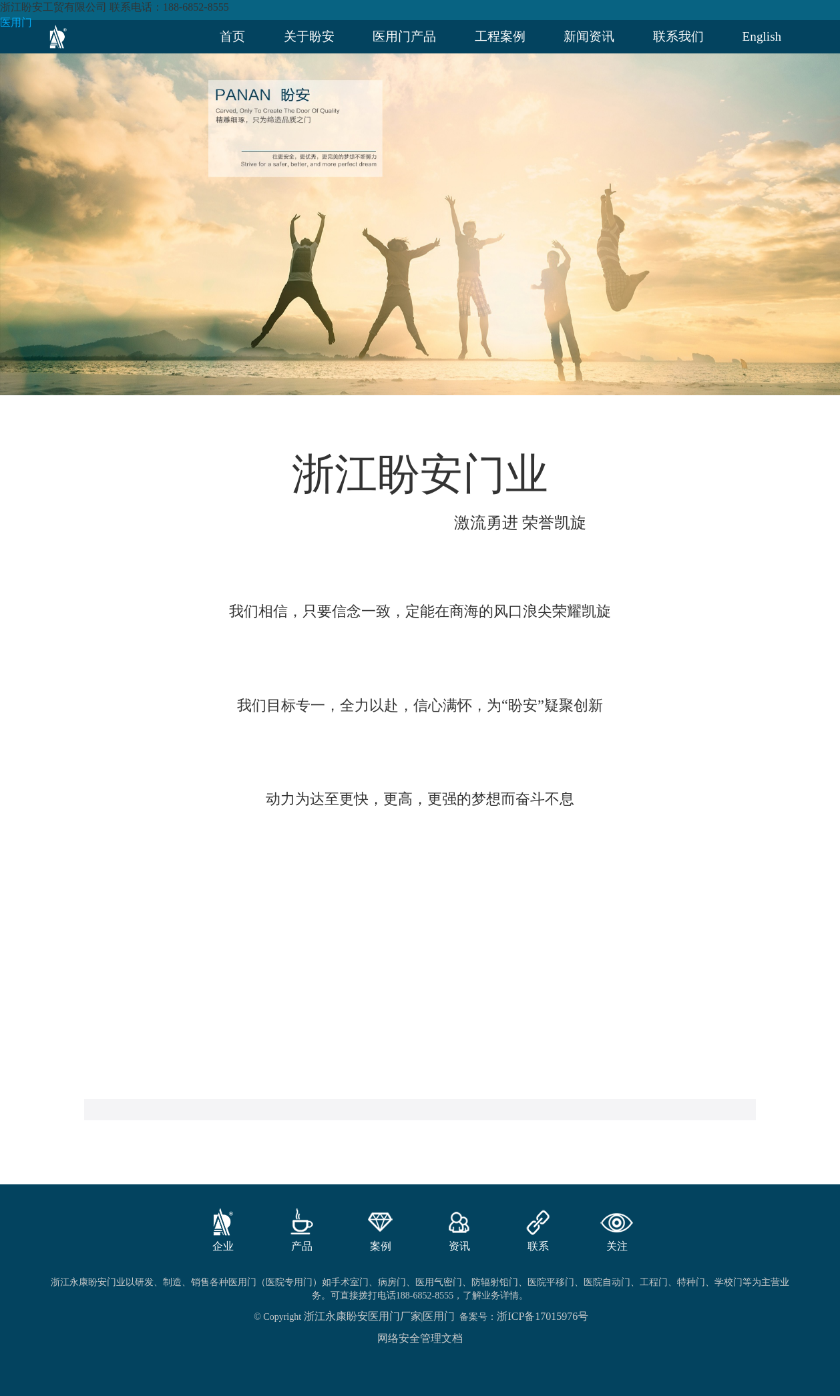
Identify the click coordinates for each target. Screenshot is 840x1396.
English (762, 36)
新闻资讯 (589, 36)
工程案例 (500, 36)
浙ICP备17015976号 (542, 1316)
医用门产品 (404, 36)
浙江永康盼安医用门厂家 (362, 1316)
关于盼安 (309, 36)
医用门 (16, 22)
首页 (232, 36)
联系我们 (678, 36)
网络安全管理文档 (420, 1338)
